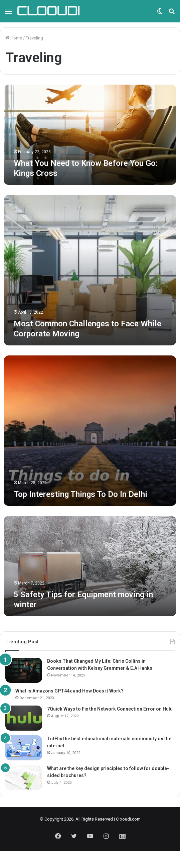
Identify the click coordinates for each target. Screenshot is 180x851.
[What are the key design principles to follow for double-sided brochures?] (23, 777)
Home (13, 37)
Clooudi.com (128, 819)
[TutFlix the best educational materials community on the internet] (23, 747)
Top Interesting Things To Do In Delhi (80, 494)
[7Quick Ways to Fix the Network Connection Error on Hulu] (23, 718)
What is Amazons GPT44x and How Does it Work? (69, 691)
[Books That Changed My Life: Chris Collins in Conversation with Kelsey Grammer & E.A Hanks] (23, 670)
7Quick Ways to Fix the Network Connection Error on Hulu (110, 709)
